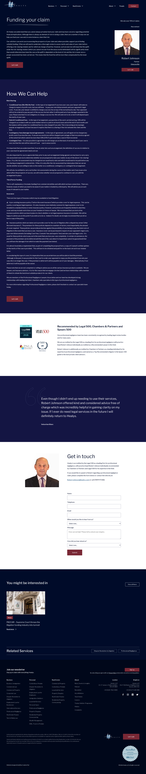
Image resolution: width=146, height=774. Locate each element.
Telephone (71, 502)
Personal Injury (34, 705)
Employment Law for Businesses (13, 704)
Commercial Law (12, 687)
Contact (133, 6)
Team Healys (78, 696)
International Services (13, 708)
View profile (135, 64)
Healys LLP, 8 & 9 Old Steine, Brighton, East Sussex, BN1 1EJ (129, 685)
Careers (77, 700)
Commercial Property (13, 690)
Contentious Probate (36, 683)
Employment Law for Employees (35, 694)
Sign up (132, 670)
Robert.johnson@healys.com (78, 480)
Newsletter (78, 690)
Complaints (78, 710)
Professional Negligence (129, 651)
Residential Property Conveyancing (35, 716)
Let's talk (130, 70)
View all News (132, 584)
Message (70, 527)
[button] (52, 6)
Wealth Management (35, 720)
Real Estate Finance (13, 715)
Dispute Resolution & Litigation (104, 651)
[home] (15, 5)
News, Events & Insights (82, 683)
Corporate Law (11, 693)
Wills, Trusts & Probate (36, 724)
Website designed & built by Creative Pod (18, 765)
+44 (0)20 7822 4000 (111, 690)
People (121, 6)
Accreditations (79, 693)
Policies (77, 706)
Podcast (77, 687)
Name (69, 493)
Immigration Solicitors (36, 698)
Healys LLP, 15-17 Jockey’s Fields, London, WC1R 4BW (108, 685)
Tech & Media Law (12, 718)
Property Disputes (35, 711)
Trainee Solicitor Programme (83, 703)
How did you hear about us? (77, 541)
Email (69, 511)
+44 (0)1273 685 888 (132, 690)
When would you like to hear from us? (80, 519)
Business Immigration (13, 683)
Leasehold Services (35, 701)
